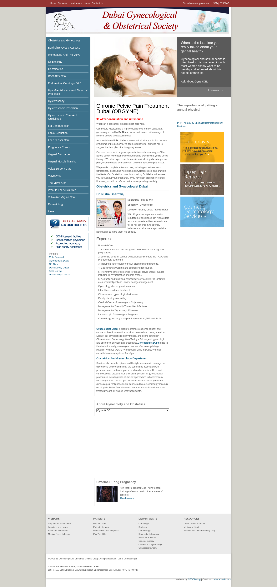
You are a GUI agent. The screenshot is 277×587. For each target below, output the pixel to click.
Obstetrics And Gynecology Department (122, 358)
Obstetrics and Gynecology (64, 40)
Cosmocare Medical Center (61, 566)
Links (51, 211)
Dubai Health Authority (194, 523)
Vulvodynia (54, 175)
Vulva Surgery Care (60, 168)
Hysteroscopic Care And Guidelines (62, 117)
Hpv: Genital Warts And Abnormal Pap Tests (68, 92)
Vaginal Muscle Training (62, 161)
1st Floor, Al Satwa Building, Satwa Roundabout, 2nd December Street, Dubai (84, 570)
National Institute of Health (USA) (199, 530)
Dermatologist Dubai (59, 274)
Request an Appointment (59, 523)
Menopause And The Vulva (64, 54)
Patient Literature (101, 527)
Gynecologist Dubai (59, 260)
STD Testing (55, 271)
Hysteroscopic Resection (63, 108)
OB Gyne (53, 264)
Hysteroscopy (56, 101)
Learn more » (215, 90)
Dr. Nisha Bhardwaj (110, 194)
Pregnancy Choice (59, 147)
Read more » (126, 498)
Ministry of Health (192, 527)
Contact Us (97, 3)
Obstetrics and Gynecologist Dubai (122, 186)
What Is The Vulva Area (62, 190)
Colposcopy (55, 61)
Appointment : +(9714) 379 (210, 3)
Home (53, 3)
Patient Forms (99, 523)
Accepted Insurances (58, 530)
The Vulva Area (57, 182)
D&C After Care (57, 76)
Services (63, 3)
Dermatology (55, 204)
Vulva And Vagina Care (62, 197)
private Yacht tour (222, 579)
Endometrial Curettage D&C (65, 83)
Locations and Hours (80, 3)
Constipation (55, 69)
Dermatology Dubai (59, 267)
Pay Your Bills (99, 534)
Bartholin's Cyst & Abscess (64, 47)
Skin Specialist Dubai (87, 566)
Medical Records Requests (105, 530)
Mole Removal (56, 257)
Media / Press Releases (59, 534)
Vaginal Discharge (59, 154)
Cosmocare (102, 128)
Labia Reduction (58, 133)
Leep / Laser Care (59, 140)
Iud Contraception (58, 125)
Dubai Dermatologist (127, 559)
